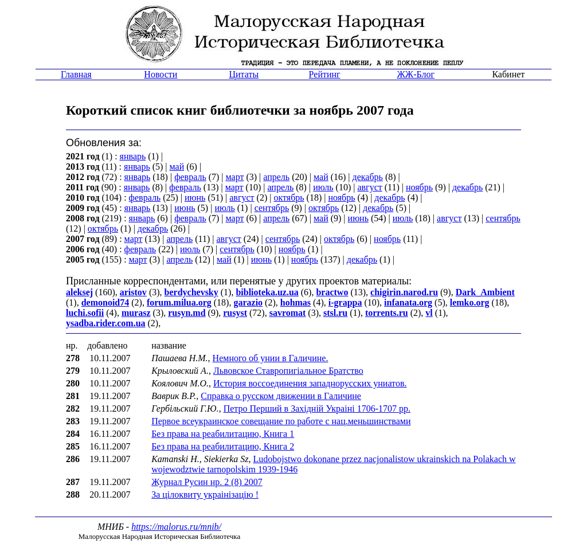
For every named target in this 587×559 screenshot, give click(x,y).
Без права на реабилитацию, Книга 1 (222, 434)
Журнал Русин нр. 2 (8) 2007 (207, 482)
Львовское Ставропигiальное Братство (288, 371)
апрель (276, 177)
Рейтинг (325, 74)
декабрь (368, 177)
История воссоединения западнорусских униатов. (309, 383)
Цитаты (244, 74)
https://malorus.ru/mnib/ (176, 526)
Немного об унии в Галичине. (270, 358)
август (369, 187)
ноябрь (419, 187)
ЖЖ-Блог (416, 74)
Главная (76, 74)
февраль (190, 177)
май (177, 166)
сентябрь (272, 208)
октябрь (288, 197)
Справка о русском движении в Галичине (281, 396)
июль (323, 187)
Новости (160, 74)
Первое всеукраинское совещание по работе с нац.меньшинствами (280, 421)
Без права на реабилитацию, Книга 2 (222, 446)
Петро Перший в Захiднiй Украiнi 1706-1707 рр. (317, 408)
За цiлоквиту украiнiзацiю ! (205, 494)
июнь (195, 197)
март (235, 177)
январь (133, 156)
